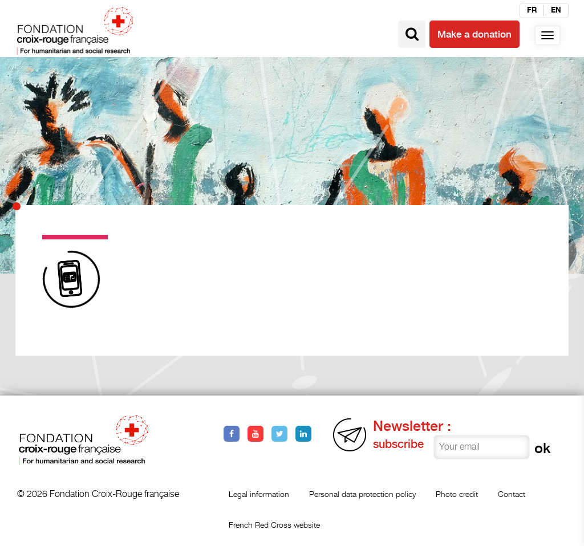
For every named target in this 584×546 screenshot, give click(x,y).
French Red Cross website (274, 524)
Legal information (259, 494)
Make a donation (474, 34)
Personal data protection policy (362, 494)
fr (532, 10)
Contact (511, 494)
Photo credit (457, 494)
